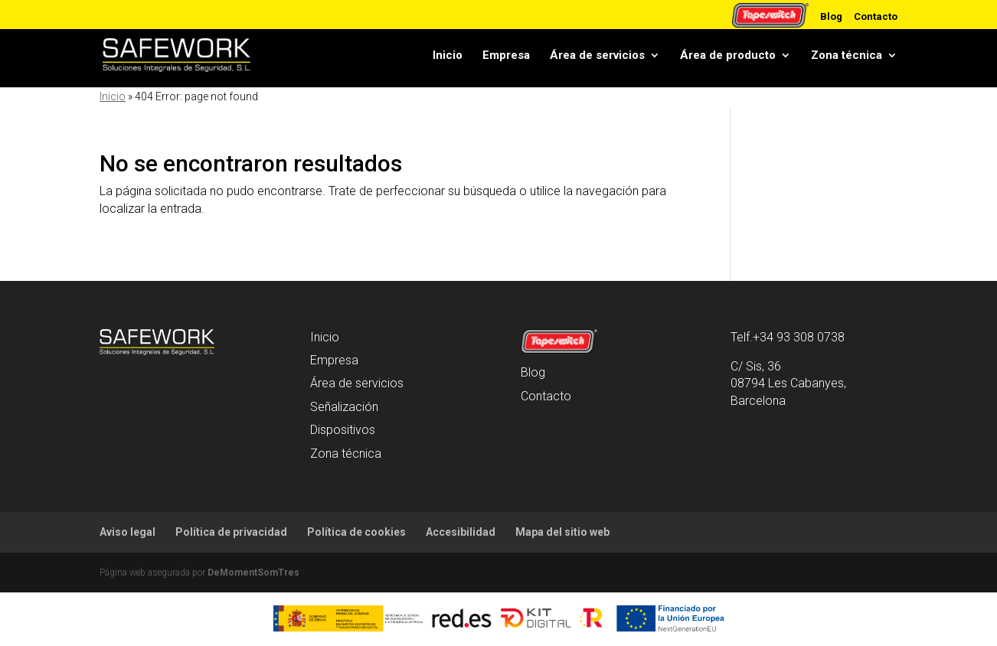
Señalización (344, 407)
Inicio (448, 55)
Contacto (875, 16)
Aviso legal (127, 532)
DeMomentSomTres (253, 572)
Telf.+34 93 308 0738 (788, 337)
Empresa (506, 55)
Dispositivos (342, 430)
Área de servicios (597, 55)
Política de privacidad (231, 532)
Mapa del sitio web (562, 532)
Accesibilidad (460, 532)
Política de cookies (356, 532)
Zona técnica (846, 55)
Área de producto (728, 55)
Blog (831, 16)
